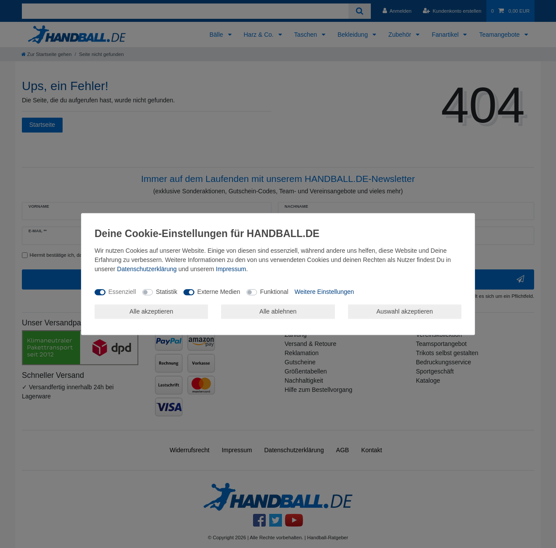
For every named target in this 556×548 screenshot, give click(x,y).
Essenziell (122, 291)
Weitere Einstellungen (324, 291)
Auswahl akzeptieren (405, 311)
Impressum (231, 268)
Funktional (274, 291)
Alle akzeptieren (151, 311)
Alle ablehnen (278, 311)
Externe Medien (218, 291)
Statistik (166, 291)
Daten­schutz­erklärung (146, 268)
